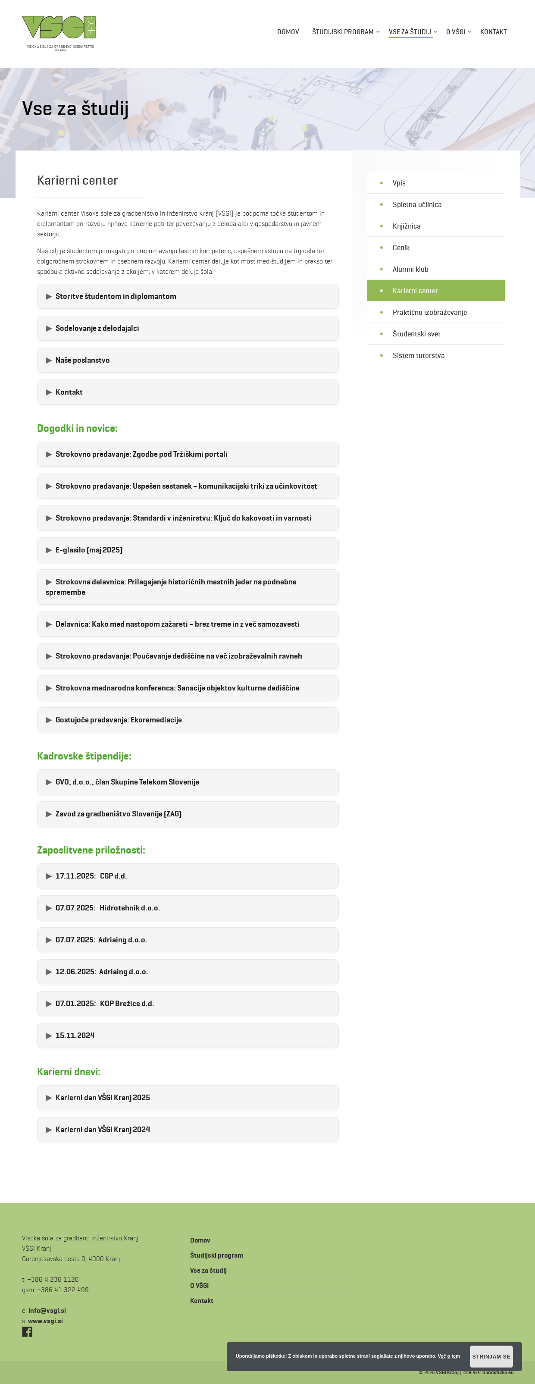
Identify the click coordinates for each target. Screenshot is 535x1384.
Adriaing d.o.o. (101, 940)
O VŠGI (455, 32)
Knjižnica (407, 225)
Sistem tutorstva (419, 355)
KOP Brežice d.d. (105, 1003)
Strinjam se (491, 1357)
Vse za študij (410, 32)
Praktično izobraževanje (430, 312)
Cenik (401, 247)
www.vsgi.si (45, 1321)
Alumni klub (411, 269)
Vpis (399, 182)
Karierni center (415, 290)
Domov (288, 32)
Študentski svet (417, 333)
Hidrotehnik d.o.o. (108, 908)
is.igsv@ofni (47, 1310)
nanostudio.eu (497, 1372)
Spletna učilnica (417, 204)
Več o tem (449, 1356)
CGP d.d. (91, 876)
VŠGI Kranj (447, 1372)
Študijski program (343, 32)
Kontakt (493, 32)
